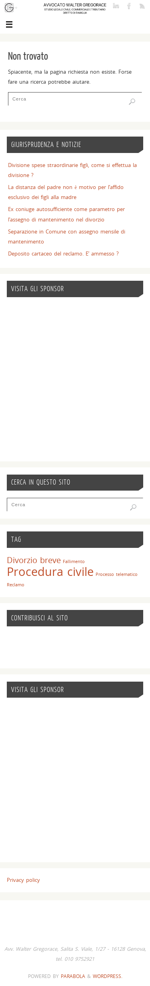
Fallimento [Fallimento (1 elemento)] (74, 561)
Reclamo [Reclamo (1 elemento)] (15, 585)
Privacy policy (23, 880)
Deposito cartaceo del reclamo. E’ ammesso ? (63, 253)
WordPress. (107, 976)
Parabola (73, 976)
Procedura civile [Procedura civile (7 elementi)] (50, 571)
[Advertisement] (75, 379)
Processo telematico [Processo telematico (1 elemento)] (117, 574)
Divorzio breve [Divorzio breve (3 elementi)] (34, 560)
